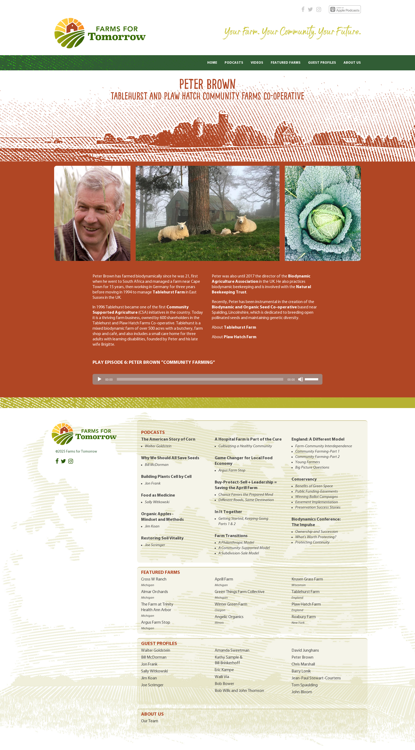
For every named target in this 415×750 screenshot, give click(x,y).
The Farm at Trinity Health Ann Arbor (157, 610)
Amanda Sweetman (232, 650)
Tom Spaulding (305, 685)
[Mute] (300, 379)
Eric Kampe (224, 670)
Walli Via (222, 677)
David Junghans (305, 650)
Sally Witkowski (154, 671)
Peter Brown (302, 657)
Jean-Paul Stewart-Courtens (316, 678)
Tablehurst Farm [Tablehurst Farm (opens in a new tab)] (169, 292)
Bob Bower (224, 684)
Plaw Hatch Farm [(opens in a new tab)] (240, 337)
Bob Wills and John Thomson (239, 691)
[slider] (200, 379)
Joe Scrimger (152, 685)
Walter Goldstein (155, 650)
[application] (208, 379)
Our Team (149, 721)
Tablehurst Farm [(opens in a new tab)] (240, 327)
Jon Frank (149, 664)
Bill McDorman (153, 657)
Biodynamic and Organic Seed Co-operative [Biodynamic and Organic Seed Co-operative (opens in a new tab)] (254, 307)
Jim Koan (149, 678)
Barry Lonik (301, 671)
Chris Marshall (303, 664)
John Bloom (302, 692)
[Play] (99, 379)
